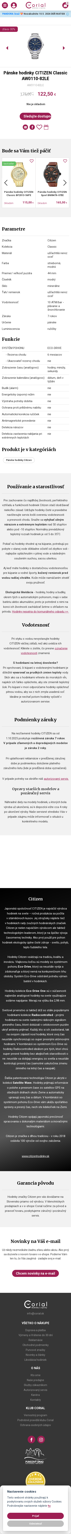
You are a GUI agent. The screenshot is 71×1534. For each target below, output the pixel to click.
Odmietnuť (35, 1523)
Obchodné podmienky (36, 1345)
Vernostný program (35, 1415)
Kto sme (36, 1375)
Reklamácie (36, 1340)
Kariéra (35, 1394)
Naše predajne (35, 1380)
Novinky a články (35, 1354)
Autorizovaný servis (35, 1389)
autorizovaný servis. (56, 778)
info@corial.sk (35, 1313)
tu (49, 1505)
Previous (6, 182)
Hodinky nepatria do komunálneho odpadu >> (40, 611)
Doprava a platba (35, 1330)
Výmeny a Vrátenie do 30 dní (36, 1335)
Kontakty (35, 1399)
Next (65, 182)
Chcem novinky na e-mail (35, 1273)
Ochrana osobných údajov (35, 1425)
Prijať (35, 1515)
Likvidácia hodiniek (35, 1359)
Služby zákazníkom (35, 1385)
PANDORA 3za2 (11, 13)
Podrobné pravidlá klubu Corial (35, 1420)
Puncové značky (35, 1349)
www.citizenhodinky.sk (35, 1156)
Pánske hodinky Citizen (19, 460)
